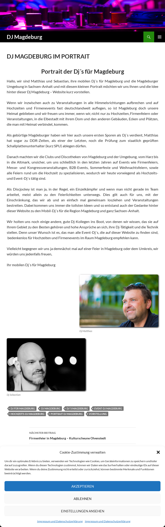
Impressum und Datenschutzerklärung (60, 521)
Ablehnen (82, 499)
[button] (158, 452)
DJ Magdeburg (24, 37)
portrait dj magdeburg (67, 413)
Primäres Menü (159, 37)
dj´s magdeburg (77, 408)
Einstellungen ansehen (82, 511)
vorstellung (98, 413)
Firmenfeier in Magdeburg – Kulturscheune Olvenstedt (82, 435)
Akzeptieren (82, 486)
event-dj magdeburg (108, 408)
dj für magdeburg (23, 408)
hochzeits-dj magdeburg (27, 413)
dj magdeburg (50, 408)
